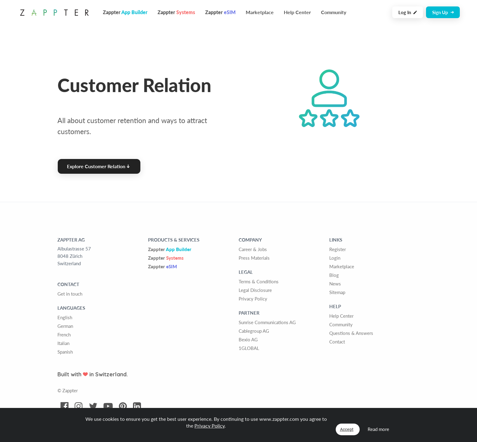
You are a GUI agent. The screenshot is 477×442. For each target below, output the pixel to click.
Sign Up (443, 12)
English (64, 317)
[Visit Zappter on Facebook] (64, 406)
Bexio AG (248, 339)
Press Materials (254, 258)
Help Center (297, 12)
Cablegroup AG (254, 331)
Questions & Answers (351, 333)
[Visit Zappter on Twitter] (93, 406)
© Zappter (67, 390)
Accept (347, 429)
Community (333, 12)
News (335, 283)
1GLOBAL (249, 348)
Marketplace (260, 12)
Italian (63, 343)
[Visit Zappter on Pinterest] (123, 406)
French (64, 334)
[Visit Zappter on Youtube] (108, 406)
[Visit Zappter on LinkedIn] (137, 406)
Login (334, 258)
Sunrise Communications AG (267, 322)
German (65, 326)
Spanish (65, 352)
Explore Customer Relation (98, 166)
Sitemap (337, 292)
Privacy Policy (253, 298)
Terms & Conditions (259, 281)
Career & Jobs (253, 249)
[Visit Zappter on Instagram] (79, 406)
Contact (337, 341)
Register (337, 249)
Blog (334, 275)
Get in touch (69, 294)
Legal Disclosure (255, 290)
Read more (378, 429)
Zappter (169, 249)
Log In (407, 12)
